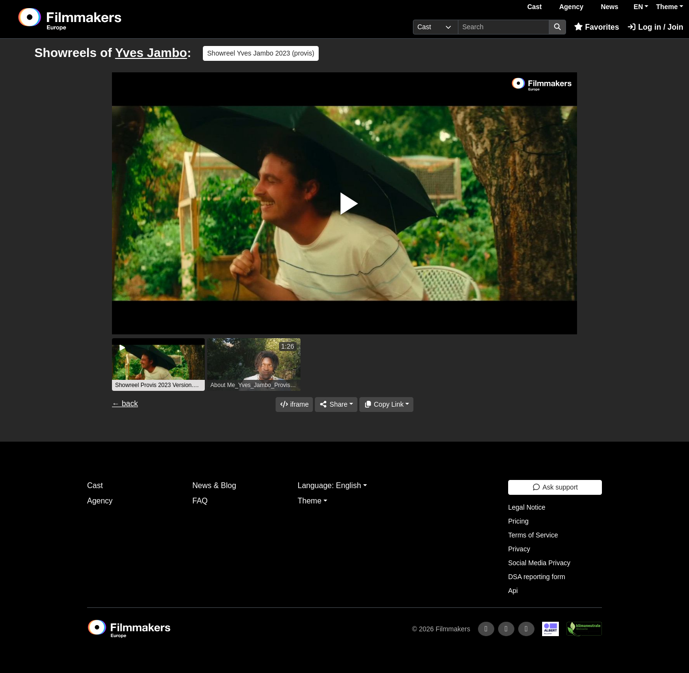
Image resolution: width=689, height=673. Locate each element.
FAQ (200, 501)
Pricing (518, 521)
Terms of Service (533, 535)
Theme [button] (667, 7)
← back (125, 403)
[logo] (93, 19)
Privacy (519, 549)
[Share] (336, 404)
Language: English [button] (329, 485)
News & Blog (214, 485)
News (610, 7)
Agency (571, 7)
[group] (158, 364)
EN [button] (638, 7)
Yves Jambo (151, 53)
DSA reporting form (536, 577)
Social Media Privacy (539, 563)
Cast (534, 7)
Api (513, 590)
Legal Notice (526, 507)
